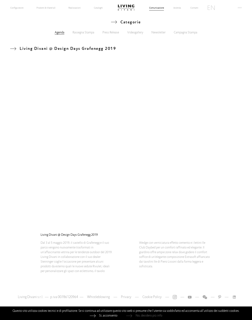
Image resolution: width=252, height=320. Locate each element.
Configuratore (16, 7)
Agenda (59, 32)
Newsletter (158, 32)
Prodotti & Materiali (46, 7)
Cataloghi (98, 7)
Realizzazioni (74, 7)
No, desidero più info (149, 315)
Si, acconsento (108, 315)
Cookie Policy (152, 297)
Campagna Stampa (185, 32)
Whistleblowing (98, 297)
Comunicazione (156, 7)
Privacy (126, 297)
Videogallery (135, 32)
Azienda (177, 7)
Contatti (194, 7)
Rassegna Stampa (83, 32)
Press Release (110, 32)
